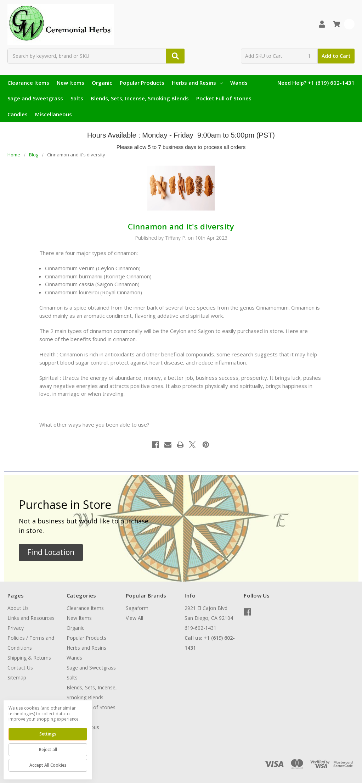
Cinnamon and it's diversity (181, 226)
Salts (76, 98)
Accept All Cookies (48, 765)
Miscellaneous (53, 114)
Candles (17, 114)
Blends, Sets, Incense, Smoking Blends (140, 98)
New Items (70, 82)
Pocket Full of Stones (223, 98)
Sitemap (16, 677)
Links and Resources (31, 618)
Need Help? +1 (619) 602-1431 (316, 82)
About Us (18, 608)
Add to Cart (336, 55)
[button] (51, 552)
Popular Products (142, 82)
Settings (47, 734)
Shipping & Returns (29, 657)
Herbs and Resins (197, 82)
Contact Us (20, 667)
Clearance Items (28, 82)
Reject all (48, 749)
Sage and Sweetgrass (35, 98)
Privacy (15, 627)
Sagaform (137, 608)
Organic (102, 82)
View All (134, 618)
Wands (239, 82)
